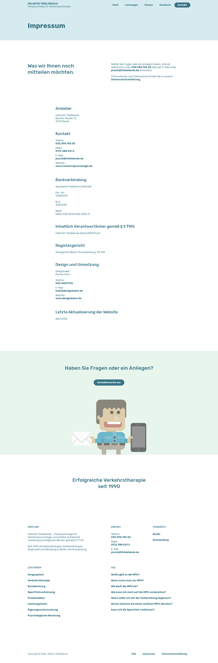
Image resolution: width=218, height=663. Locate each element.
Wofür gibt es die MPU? (125, 574)
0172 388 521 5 (64, 151)
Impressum (149, 654)
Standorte (165, 5)
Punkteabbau (36, 598)
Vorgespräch (36, 574)
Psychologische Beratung (44, 615)
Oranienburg (161, 539)
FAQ (134, 654)
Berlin (156, 534)
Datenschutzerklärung (125, 79)
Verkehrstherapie (39, 580)
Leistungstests (37, 603)
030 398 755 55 (141, 67)
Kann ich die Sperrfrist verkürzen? (133, 609)
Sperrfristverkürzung (41, 592)
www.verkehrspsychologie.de (73, 166)
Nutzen (149, 5)
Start (115, 5)
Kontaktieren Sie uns (109, 382)
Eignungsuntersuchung (43, 609)
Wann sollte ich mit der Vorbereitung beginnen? (141, 598)
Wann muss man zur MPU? (127, 580)
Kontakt (182, 5)
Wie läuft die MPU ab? (124, 586)
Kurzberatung (36, 586)
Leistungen (131, 5)
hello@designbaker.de (69, 290)
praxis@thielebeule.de (125, 70)
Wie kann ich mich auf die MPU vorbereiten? (138, 592)
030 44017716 (64, 283)
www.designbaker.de (68, 298)
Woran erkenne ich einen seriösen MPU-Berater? (141, 603)
